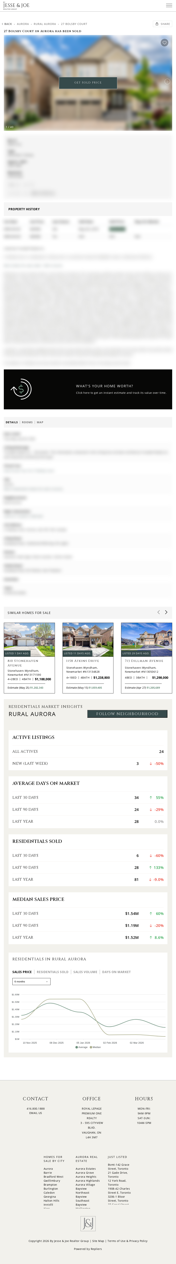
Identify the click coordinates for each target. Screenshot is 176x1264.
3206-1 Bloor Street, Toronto (118, 1198)
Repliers (96, 1249)
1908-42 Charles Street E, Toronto (119, 1190)
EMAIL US (35, 1113)
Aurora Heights (86, 1176)
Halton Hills (51, 1200)
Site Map (98, 1241)
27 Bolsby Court (74, 24)
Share (162, 24)
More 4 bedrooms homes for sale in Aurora (33, 489)
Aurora (23, 24)
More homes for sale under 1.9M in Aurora (33, 265)
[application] (88, 1019)
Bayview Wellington (83, 1206)
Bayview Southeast (82, 1198)
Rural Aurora (45, 24)
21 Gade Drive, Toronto (118, 1174)
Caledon (49, 1192)
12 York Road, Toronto (117, 1182)
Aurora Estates (86, 1168)
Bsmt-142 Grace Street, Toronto (118, 1166)
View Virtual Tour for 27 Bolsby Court (29, 470)
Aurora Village (85, 1184)
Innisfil (48, 1204)
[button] (167, 81)
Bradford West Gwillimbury (53, 1178)
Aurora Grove (85, 1172)
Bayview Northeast (82, 1190)
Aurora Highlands (88, 1180)
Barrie (48, 1172)
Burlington (51, 1188)
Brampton (50, 1184)
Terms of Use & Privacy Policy (128, 1241)
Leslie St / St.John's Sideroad (23, 516)
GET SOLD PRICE (88, 82)
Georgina (50, 1196)
